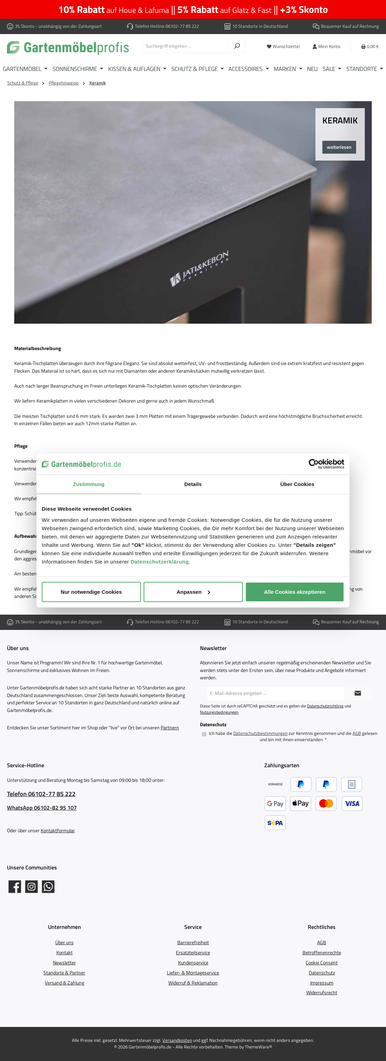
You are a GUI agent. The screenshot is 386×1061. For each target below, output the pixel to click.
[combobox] (186, 46)
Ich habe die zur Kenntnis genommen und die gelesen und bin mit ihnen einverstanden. (293, 736)
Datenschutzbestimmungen (260, 733)
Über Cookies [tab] (297, 484)
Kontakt (64, 952)
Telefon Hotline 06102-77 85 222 (167, 26)
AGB (357, 733)
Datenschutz (322, 973)
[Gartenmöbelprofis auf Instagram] (31, 886)
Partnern (170, 727)
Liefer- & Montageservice (193, 973)
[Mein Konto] (326, 46)
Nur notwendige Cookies (91, 591)
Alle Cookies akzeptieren (294, 591)
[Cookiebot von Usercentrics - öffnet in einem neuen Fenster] (313, 464)
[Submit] (358, 693)
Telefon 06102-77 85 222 (41, 794)
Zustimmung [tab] (89, 484)
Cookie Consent (322, 962)
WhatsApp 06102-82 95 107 (42, 807)
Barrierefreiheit (193, 942)
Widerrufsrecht (321, 992)
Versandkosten (177, 1040)
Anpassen (193, 591)
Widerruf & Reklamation (193, 983)
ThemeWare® (258, 1047)
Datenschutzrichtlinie (325, 706)
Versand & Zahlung (64, 983)
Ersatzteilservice (193, 952)
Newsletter (64, 962)
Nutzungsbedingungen (219, 712)
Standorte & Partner (64, 973)
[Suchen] (237, 46)
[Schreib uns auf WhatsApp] (48, 886)
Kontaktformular (57, 830)
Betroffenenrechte (322, 952)
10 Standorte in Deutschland (260, 26)
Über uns (64, 942)
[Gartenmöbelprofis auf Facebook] (15, 886)
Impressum (321, 983)
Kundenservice (193, 962)
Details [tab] (193, 484)
